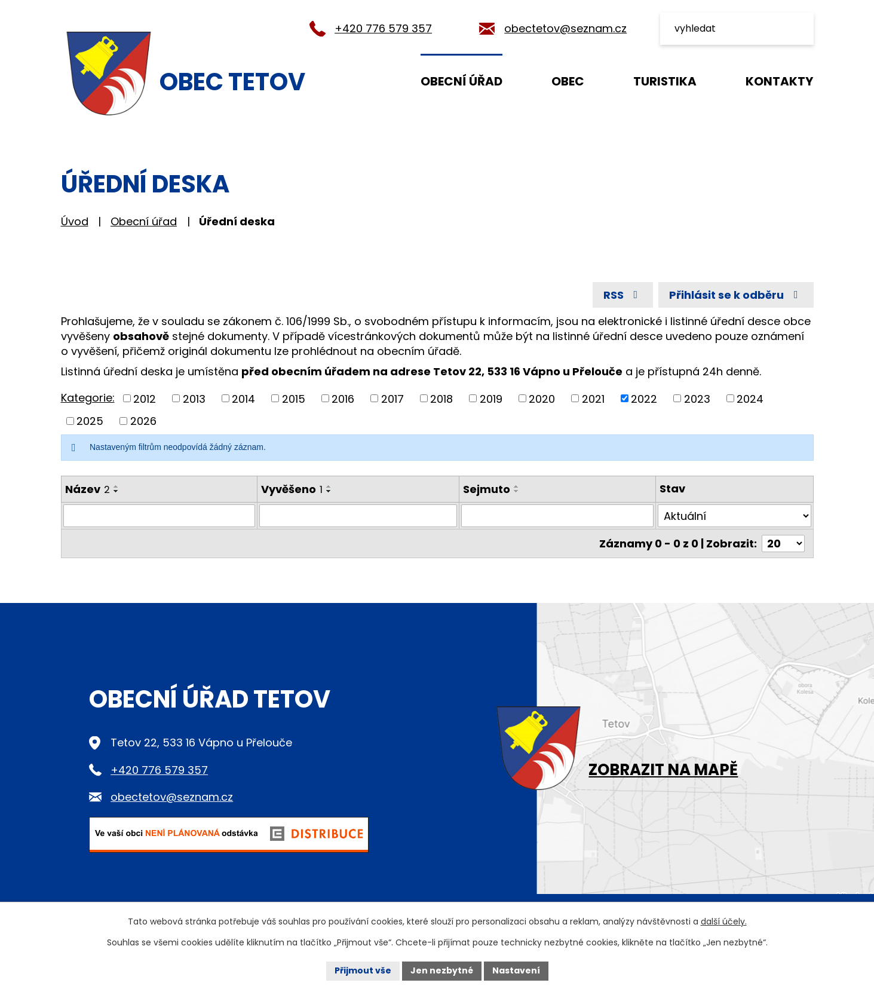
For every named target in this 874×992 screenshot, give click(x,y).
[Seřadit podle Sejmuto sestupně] (516, 491)
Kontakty (779, 81)
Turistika (665, 81)
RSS (623, 294)
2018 (441, 398)
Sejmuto (486, 489)
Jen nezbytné (441, 970)
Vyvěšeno (292, 489)
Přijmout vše (363, 970)
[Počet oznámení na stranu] (783, 543)
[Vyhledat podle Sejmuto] (557, 515)
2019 (491, 398)
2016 (343, 398)
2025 (89, 421)
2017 (392, 398)
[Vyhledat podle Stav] (734, 515)
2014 (243, 398)
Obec (567, 81)
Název (87, 489)
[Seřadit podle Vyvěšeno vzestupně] (329, 486)
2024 (750, 398)
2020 (542, 398)
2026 (143, 421)
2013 (194, 398)
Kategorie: (88, 397)
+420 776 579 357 (383, 28)
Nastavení (516, 970)
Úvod (360, 80)
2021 (593, 398)
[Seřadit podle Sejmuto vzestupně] (516, 486)
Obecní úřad (461, 81)
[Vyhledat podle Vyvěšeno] (358, 515)
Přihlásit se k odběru (736, 294)
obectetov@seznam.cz (565, 28)
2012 (144, 398)
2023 (697, 398)
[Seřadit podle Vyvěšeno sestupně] (329, 491)
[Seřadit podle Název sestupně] (116, 491)
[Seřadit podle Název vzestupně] (116, 486)
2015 (293, 398)
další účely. (724, 921)
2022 (644, 398)
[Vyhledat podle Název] (159, 515)
